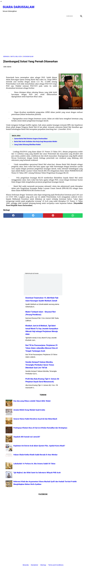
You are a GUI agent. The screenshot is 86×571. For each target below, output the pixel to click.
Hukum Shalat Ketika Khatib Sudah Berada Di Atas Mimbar (35, 454)
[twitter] (69, 7)
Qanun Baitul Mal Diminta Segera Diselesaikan (30, 137)
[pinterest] (53, 214)
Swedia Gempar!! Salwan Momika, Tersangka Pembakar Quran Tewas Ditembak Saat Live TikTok (39, 364)
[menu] (4, 14)
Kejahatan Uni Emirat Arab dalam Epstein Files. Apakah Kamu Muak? (39, 445)
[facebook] (64, 7)
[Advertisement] (43, 35)
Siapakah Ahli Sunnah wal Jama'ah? (26, 436)
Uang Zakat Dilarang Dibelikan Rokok (27, 143)
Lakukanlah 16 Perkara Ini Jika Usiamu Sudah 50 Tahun (34, 463)
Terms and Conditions (55, 565)
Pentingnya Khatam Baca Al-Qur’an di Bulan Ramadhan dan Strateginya (40, 427)
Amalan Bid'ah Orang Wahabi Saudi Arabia (29, 410)
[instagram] (80, 7)
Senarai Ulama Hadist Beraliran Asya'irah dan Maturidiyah (35, 419)
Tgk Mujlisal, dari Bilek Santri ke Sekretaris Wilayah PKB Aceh (37, 472)
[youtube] (75, 7)
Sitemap (43, 565)
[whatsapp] (73, 214)
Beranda (26, 565)
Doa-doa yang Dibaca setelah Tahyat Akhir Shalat (32, 401)
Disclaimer (34, 565)
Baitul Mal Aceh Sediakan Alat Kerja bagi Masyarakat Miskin (35, 140)
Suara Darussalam (19, 5)
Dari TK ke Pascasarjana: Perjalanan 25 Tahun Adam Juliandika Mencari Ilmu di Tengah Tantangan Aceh (41, 348)
